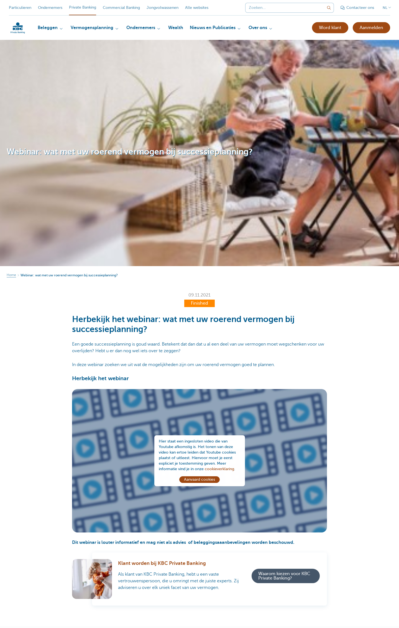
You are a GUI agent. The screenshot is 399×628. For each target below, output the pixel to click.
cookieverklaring (219, 471)
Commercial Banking (121, 8)
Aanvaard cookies (199, 481)
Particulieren (20, 8)
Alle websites (196, 8)
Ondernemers (50, 8)
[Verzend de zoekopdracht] (329, 8)
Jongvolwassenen (162, 8)
